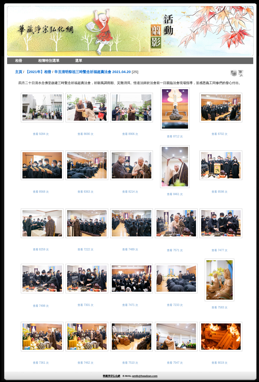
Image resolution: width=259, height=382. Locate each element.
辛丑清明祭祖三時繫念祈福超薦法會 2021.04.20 (92, 72)
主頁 (18, 72)
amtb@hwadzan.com (144, 376)
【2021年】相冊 (38, 72)
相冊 (18, 61)
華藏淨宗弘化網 (111, 376)
